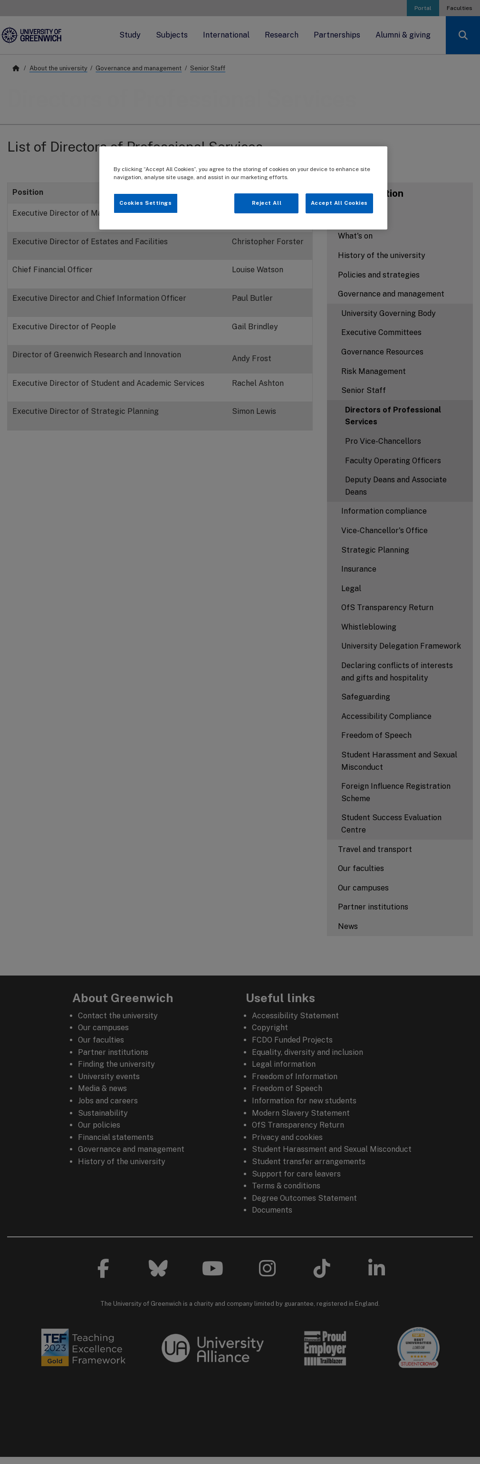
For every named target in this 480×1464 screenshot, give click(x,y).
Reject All (267, 203)
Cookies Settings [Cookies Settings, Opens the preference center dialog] (145, 203)
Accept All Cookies (339, 203)
